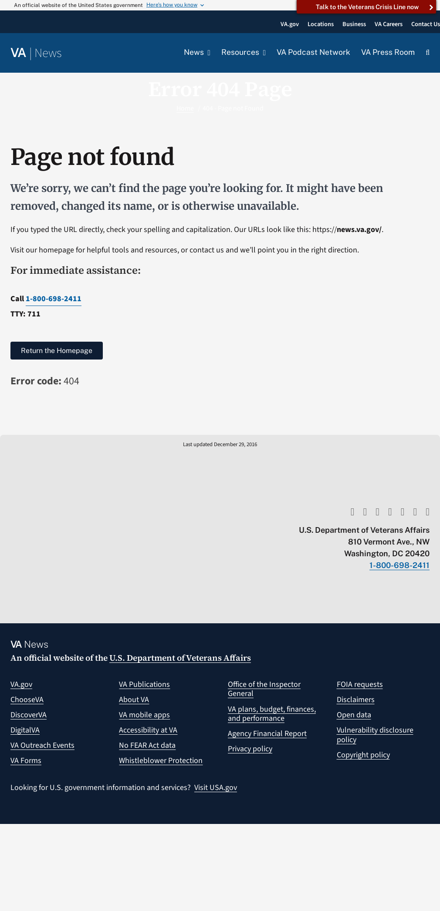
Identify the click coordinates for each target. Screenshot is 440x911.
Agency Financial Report (267, 733)
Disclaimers (356, 699)
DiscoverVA (28, 714)
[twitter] (365, 512)
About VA (134, 699)
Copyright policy (363, 755)
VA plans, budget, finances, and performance (272, 714)
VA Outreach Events (42, 745)
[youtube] (353, 512)
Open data (354, 714)
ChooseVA (27, 699)
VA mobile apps (144, 714)
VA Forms (25, 760)
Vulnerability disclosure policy (375, 735)
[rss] (377, 512)
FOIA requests (360, 684)
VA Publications (144, 684)
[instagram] (403, 512)
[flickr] (428, 512)
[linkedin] (415, 512)
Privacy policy (250, 748)
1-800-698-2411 (53, 298)
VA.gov (21, 684)
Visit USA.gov (215, 787)
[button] (428, 53)
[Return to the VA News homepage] (36, 53)
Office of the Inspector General (264, 689)
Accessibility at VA (148, 730)
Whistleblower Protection (161, 760)
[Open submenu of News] (207, 53)
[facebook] (390, 512)
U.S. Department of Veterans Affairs (180, 657)
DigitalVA (25, 730)
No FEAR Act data (147, 745)
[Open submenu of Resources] (262, 53)
